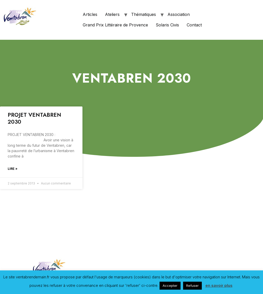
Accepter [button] (170, 285)
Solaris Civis (167, 24)
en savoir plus (219, 285)
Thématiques (143, 14)
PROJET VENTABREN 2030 (34, 118)
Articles (90, 14)
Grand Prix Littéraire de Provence (115, 24)
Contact (194, 24)
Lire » (12, 169)
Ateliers (112, 14)
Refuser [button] (192, 285)
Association (178, 14)
